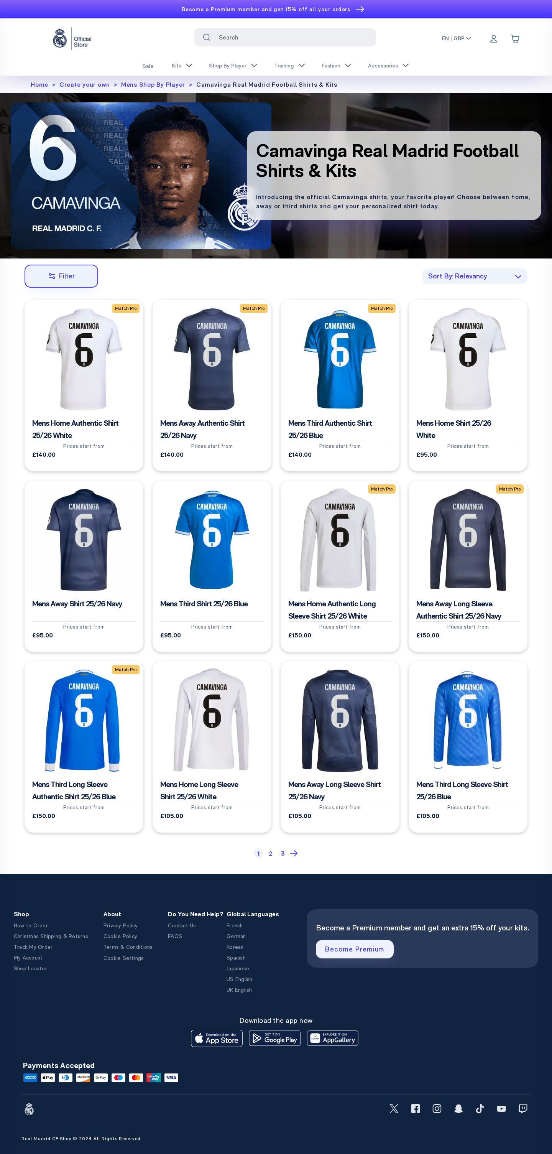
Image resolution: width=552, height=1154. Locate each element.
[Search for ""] (206, 37)
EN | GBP (457, 38)
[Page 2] (270, 853)
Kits (176, 66)
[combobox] (285, 37)
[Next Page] (294, 853)
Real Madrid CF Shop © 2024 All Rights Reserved (81, 1138)
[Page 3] (283, 853)
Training (284, 66)
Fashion (331, 66)
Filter (61, 276)
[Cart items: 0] (515, 39)
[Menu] (494, 39)
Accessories (383, 66)
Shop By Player (227, 66)
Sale (147, 66)
